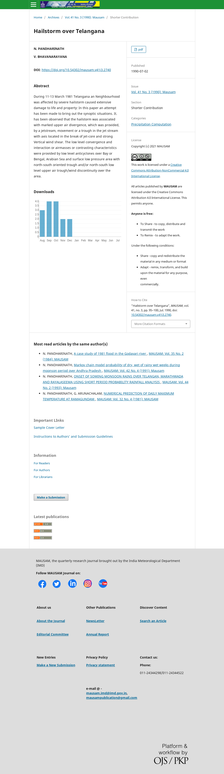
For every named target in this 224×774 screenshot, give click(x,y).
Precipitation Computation (151, 124)
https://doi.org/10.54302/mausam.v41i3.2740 (76, 70)
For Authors (42, 470)
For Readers (42, 463)
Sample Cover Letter (49, 427)
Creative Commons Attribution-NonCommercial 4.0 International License (160, 170)
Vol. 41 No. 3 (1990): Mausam (84, 17)
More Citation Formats (149, 324)
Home (38, 17)
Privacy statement (100, 665)
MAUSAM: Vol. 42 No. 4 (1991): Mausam (134, 370)
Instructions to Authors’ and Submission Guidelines (73, 436)
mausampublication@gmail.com (111, 697)
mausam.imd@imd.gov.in (106, 693)
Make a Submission (51, 497)
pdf (140, 49)
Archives (53, 17)
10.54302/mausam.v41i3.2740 (151, 315)
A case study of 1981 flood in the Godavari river (110, 353)
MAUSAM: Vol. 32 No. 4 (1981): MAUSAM (127, 399)
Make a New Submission (56, 665)
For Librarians (43, 477)
